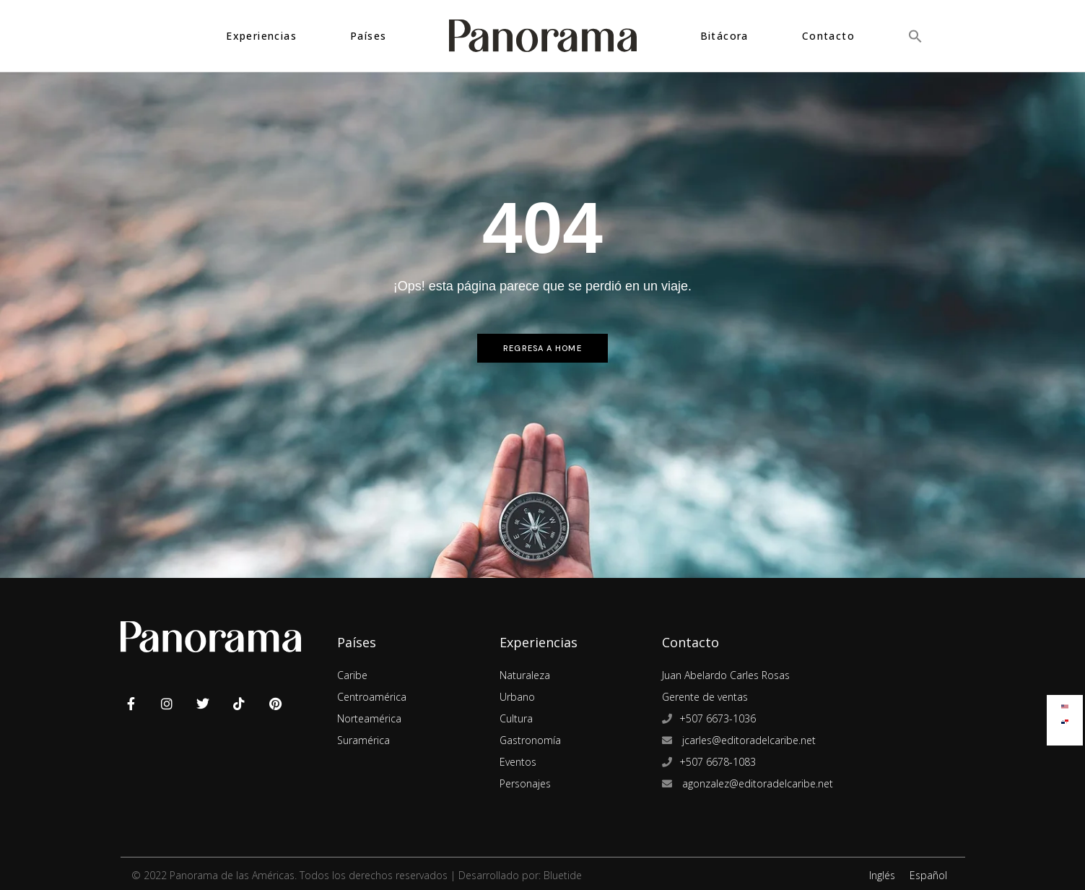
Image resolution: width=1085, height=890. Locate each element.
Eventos (518, 762)
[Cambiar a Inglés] (1064, 703)
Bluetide (563, 875)
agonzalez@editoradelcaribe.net (756, 783)
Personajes (525, 783)
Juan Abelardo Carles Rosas (726, 675)
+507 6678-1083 (717, 762)
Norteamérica (369, 718)
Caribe (352, 675)
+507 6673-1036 (717, 718)
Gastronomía (530, 740)
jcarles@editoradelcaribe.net (747, 740)
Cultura (516, 718)
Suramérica (363, 740)
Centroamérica (371, 697)
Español (928, 875)
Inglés (882, 875)
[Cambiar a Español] (1064, 718)
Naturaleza (525, 675)
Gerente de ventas (705, 697)
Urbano (517, 697)
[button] (915, 36)
